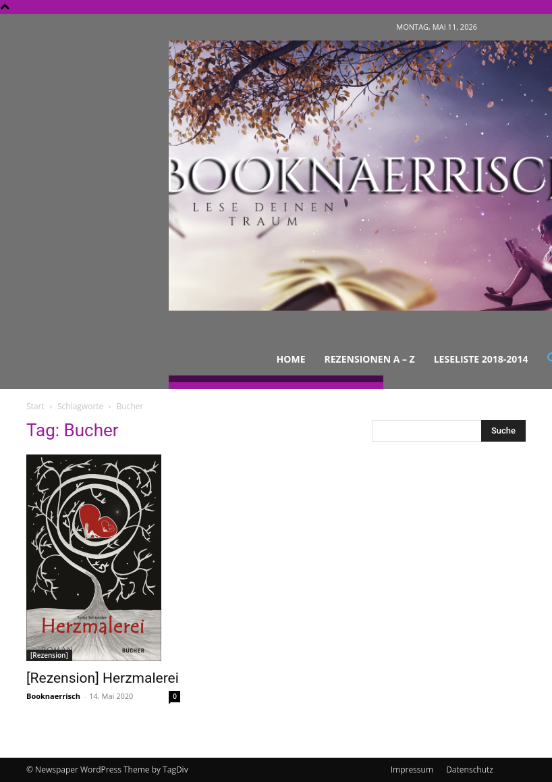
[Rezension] (49, 655)
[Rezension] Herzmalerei (102, 678)
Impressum (412, 769)
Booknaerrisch (53, 696)
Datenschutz (469, 769)
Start (35, 406)
